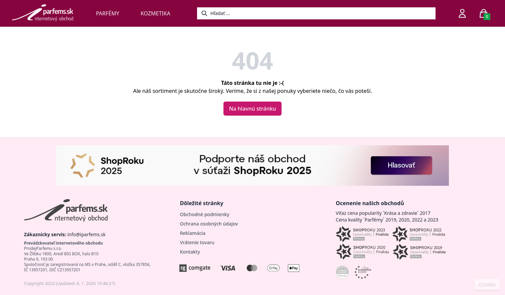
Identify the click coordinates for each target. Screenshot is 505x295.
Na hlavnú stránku (252, 108)
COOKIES (487, 285)
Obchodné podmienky (204, 214)
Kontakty (190, 252)
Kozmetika (155, 13)
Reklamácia (192, 233)
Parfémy (107, 13)
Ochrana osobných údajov (209, 223)
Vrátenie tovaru (197, 242)
